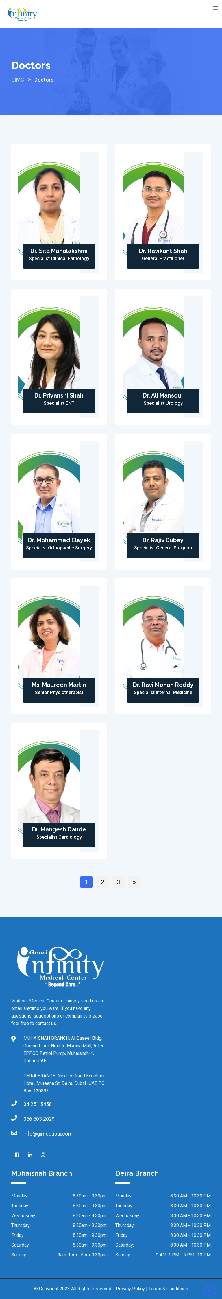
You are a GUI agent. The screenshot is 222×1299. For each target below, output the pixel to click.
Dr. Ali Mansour (163, 395)
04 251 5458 (37, 1104)
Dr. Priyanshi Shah (59, 395)
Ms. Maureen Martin (59, 684)
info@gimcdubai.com (48, 1134)
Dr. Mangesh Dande (59, 829)
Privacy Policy (130, 1288)
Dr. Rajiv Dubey (163, 540)
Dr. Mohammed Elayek (59, 540)
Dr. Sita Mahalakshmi (59, 250)
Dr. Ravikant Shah (163, 250)
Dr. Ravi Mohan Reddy (163, 684)
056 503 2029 (39, 1119)
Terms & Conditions (168, 1288)
